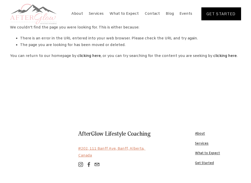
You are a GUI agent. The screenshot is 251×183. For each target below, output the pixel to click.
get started (220, 13)
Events (185, 13)
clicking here (89, 55)
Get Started (204, 163)
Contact (152, 13)
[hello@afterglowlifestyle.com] (97, 164)
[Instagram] (80, 164)
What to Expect (124, 13)
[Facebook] (88, 164)
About (77, 13)
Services (96, 13)
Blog (170, 13)
